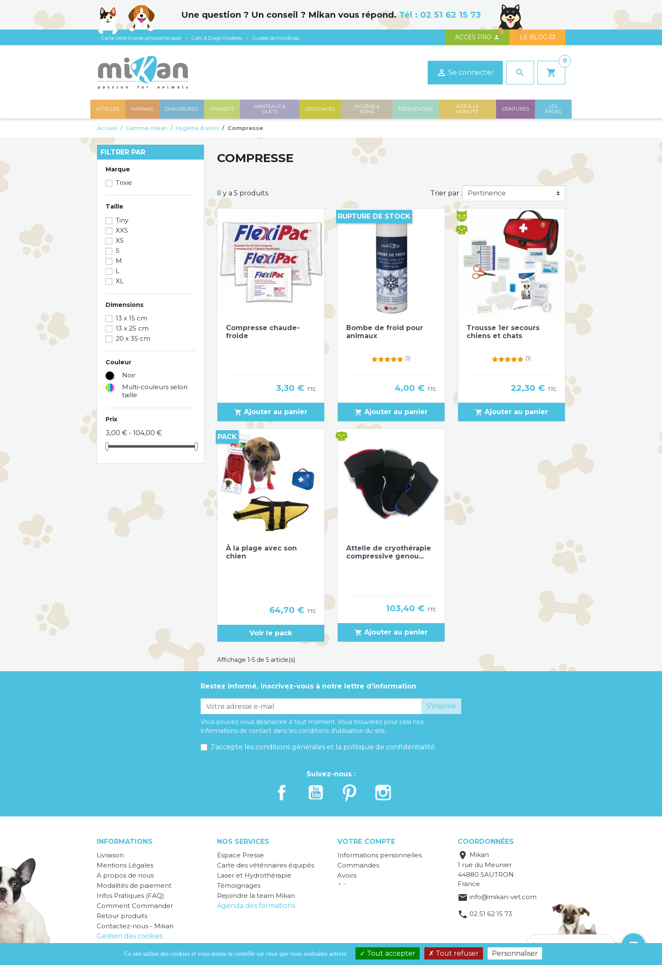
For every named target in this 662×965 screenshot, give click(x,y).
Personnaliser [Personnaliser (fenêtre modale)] (515, 953)
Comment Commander (135, 906)
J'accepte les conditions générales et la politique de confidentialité (323, 747)
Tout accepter (387, 953)
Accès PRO (477, 37)
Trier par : (446, 193)
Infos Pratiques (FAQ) (130, 896)
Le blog (537, 37)
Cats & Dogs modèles (216, 38)
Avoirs (346, 875)
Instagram (383, 792)
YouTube (315, 792)
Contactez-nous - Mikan (135, 926)
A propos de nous (125, 875)
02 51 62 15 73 (450, 15)
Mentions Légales (125, 865)
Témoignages (238, 885)
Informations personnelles (379, 855)
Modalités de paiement (134, 885)
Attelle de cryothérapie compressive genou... (388, 552)
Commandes (358, 865)
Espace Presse (240, 855)
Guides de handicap (275, 38)
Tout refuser (454, 953)
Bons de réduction (367, 896)
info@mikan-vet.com (503, 897)
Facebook (282, 792)
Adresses (351, 885)
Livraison (110, 855)
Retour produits (122, 916)
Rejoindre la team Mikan (256, 896)
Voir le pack (271, 633)
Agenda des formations (256, 906)
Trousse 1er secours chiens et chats (503, 332)
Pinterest (349, 792)
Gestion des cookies (130, 936)
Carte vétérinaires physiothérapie (141, 38)
